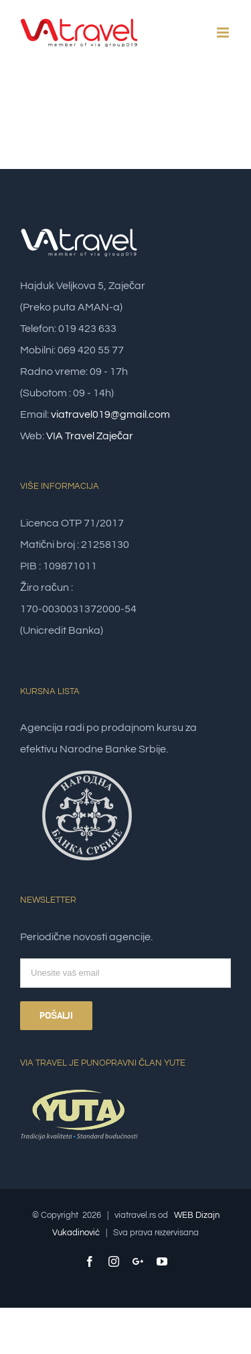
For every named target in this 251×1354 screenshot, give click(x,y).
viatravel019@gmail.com (110, 414)
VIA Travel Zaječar (89, 436)
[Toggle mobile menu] (224, 32)
